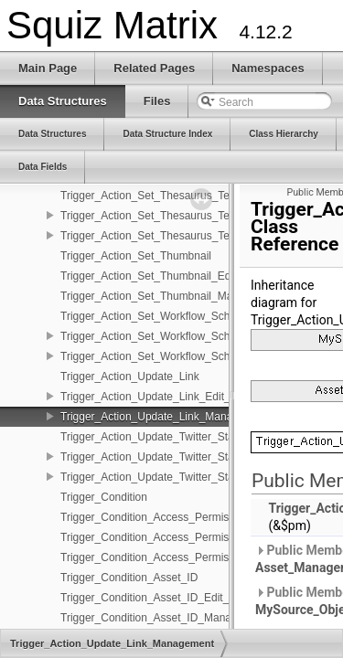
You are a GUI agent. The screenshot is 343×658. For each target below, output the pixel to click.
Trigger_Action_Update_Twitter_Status (154, 436)
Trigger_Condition (103, 497)
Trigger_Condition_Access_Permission (154, 517)
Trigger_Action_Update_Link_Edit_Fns (154, 396)
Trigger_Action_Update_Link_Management (164, 416)
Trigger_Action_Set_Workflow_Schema (156, 316)
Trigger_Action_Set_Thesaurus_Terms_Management (189, 235)
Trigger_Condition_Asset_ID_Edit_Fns (153, 597)
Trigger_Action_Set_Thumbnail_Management (171, 296)
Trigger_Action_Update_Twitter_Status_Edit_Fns (179, 457)
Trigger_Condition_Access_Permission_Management (189, 557)
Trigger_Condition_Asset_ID (129, 577)
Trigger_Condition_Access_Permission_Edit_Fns (179, 537)
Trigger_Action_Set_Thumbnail (135, 255)
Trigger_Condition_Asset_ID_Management (164, 617)
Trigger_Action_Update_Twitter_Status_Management (189, 477)
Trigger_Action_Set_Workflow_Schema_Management (190, 356)
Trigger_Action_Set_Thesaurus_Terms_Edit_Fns (178, 215)
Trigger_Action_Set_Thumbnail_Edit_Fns (160, 276)
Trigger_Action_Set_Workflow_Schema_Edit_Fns (180, 336)
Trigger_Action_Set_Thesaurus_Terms (154, 195)
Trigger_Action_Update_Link (129, 376)
